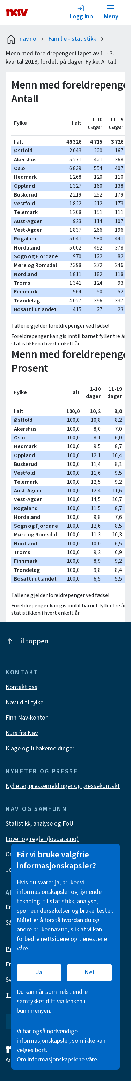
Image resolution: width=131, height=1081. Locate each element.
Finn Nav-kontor (27, 717)
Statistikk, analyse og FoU (39, 823)
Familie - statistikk (72, 38)
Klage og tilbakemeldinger (40, 748)
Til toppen (27, 641)
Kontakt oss (21, 687)
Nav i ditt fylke (24, 702)
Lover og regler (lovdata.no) (42, 839)
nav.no (21, 39)
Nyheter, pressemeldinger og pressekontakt (63, 786)
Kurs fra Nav (22, 733)
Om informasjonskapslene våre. (58, 1059)
